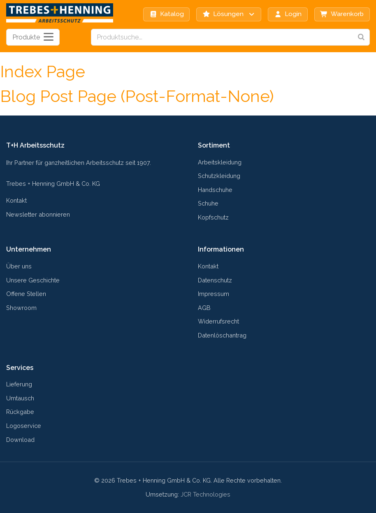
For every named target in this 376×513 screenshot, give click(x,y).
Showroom (21, 307)
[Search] (361, 37)
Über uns (19, 266)
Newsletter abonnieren (38, 214)
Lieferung (19, 384)
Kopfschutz (213, 217)
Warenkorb (342, 14)
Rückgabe (20, 411)
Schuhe (208, 203)
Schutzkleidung (219, 175)
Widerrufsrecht (218, 321)
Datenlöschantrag (222, 335)
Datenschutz (215, 280)
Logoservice (23, 425)
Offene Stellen (26, 293)
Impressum (213, 293)
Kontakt (16, 200)
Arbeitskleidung (219, 162)
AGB (204, 307)
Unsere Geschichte (33, 280)
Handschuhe (215, 189)
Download (20, 439)
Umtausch (20, 398)
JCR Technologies (205, 494)
